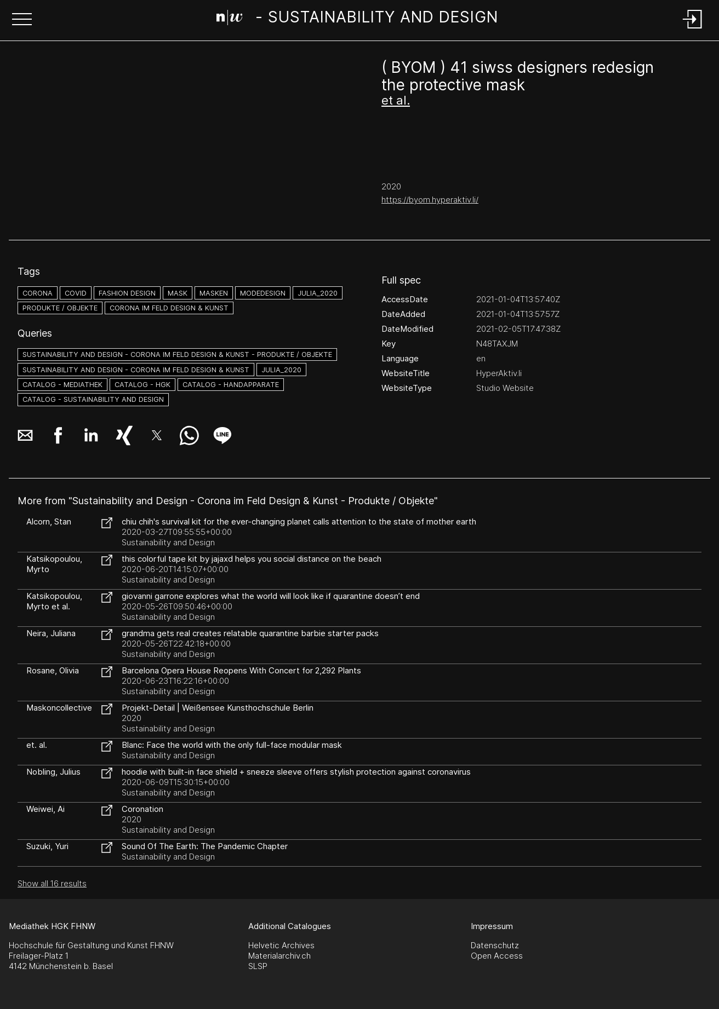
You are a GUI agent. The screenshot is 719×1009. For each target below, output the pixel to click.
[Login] (693, 29)
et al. (395, 100)
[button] (22, 20)
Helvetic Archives (281, 945)
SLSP (257, 966)
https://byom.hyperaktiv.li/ (429, 199)
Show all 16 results (52, 883)
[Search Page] (357, 19)
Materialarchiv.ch (279, 955)
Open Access (497, 955)
